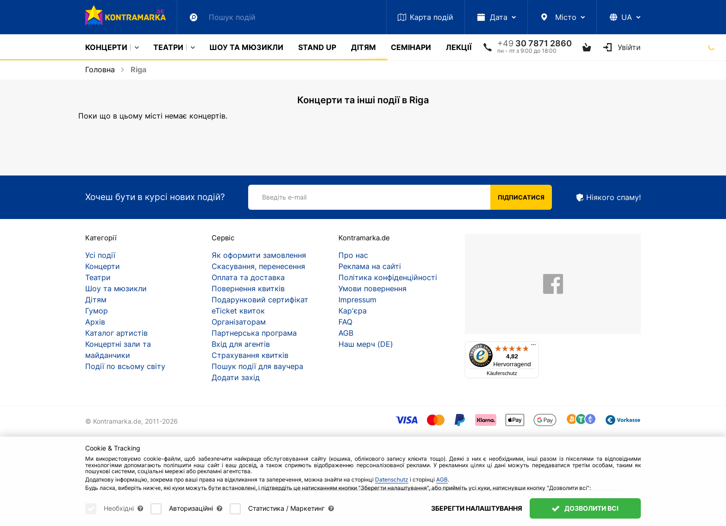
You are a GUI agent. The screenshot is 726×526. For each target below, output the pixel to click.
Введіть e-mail (284, 197)
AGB (345, 333)
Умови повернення (372, 288)
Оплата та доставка (248, 277)
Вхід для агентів (241, 344)
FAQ (345, 321)
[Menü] (533, 346)
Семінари (411, 47)
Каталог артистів (116, 333)
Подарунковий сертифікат (260, 299)
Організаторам (239, 321)
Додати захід (236, 377)
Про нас (353, 255)
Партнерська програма (254, 333)
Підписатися (521, 197)
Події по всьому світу (125, 366)
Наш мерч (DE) (365, 344)
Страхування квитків (250, 355)
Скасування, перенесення (258, 266)
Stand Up (317, 47)
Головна (100, 69)
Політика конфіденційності (387, 277)
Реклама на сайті (369, 266)
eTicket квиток (238, 310)
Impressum (357, 299)
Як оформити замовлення (259, 255)
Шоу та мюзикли (246, 47)
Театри (168, 47)
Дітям (363, 47)
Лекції (458, 47)
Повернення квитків (248, 288)
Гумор (96, 310)
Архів (95, 321)
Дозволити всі (585, 508)
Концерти (106, 47)
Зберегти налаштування (476, 508)
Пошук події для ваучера (257, 366)
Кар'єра (352, 310)
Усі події (100, 255)
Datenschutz (391, 479)
